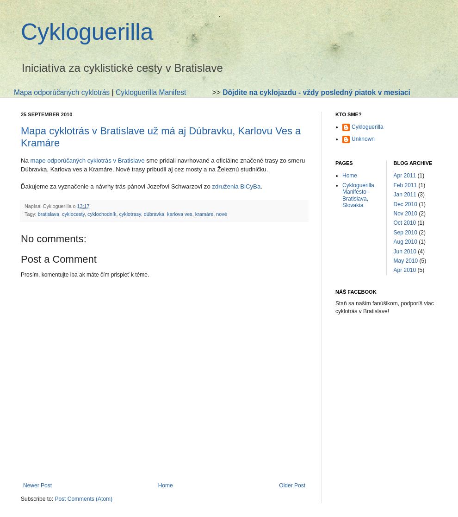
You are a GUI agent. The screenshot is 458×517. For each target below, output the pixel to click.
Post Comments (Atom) (83, 499)
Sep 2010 (405, 232)
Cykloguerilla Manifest (151, 92)
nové (221, 214)
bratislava (48, 214)
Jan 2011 (405, 194)
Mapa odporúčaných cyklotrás (62, 92)
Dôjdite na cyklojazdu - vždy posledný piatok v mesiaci (316, 92)
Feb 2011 (405, 185)
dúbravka (154, 214)
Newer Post (37, 485)
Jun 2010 (405, 251)
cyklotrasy (130, 214)
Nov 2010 (405, 213)
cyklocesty (73, 214)
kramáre (204, 214)
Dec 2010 (405, 204)
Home (165, 485)
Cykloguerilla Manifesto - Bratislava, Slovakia (358, 195)
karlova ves (179, 214)
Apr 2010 (405, 270)
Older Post (292, 485)
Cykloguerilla (87, 32)
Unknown (363, 139)
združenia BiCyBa (236, 186)
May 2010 (406, 261)
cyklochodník (101, 214)
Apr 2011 (405, 175)
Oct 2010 (405, 223)
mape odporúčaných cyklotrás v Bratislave (88, 160)
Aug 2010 (405, 242)
